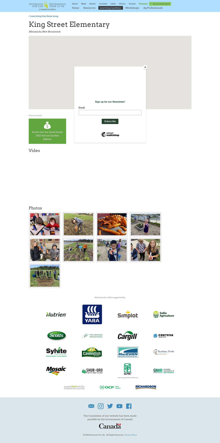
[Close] (145, 67)
